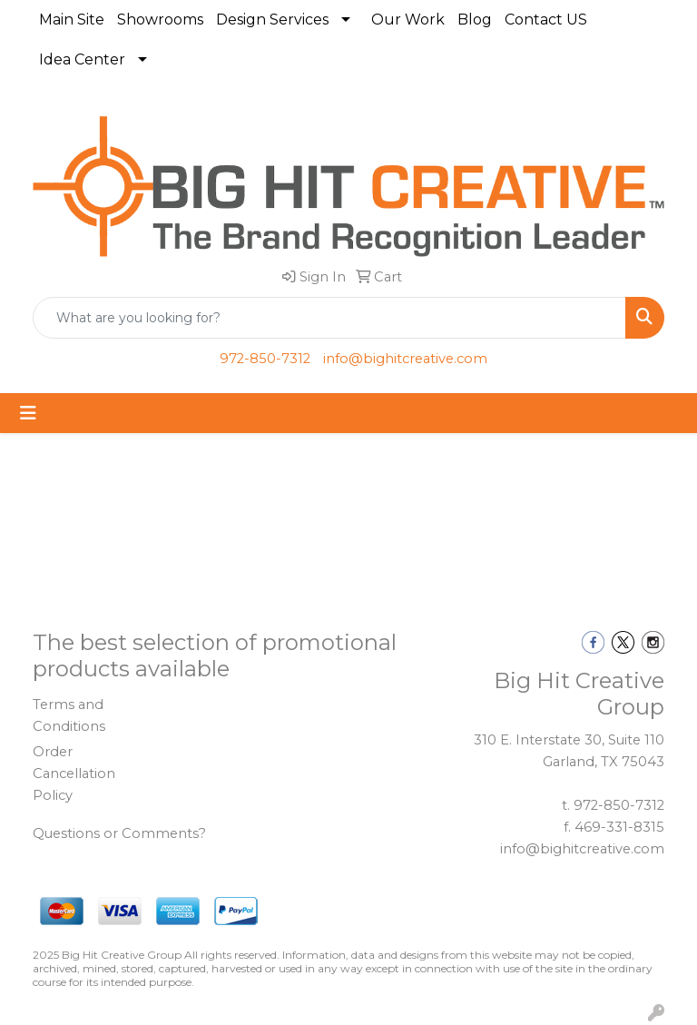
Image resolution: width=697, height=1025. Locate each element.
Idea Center (82, 59)
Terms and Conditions (69, 715)
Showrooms (160, 19)
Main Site (71, 19)
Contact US (546, 19)
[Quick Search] (329, 318)
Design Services (272, 19)
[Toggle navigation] (28, 413)
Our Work (408, 19)
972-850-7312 (265, 358)
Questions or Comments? (119, 833)
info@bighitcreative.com (405, 358)
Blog (474, 19)
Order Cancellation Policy (74, 773)
